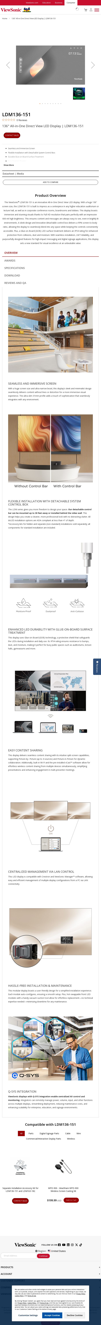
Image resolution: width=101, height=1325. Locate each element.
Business (58, 2)
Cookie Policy (19, 1296)
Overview (11, 253)
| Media (19, 173)
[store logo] (39, 9)
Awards (9, 260)
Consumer (71, 2)
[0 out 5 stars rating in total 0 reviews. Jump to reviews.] (14, 120)
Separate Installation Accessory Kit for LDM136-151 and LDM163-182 (20, 1189)
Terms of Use (32, 1296)
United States (56, 1251)
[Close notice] (85, 1289)
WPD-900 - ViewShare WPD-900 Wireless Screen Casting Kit (63, 1189)
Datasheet (8, 173)
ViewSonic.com (32, 2)
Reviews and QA (15, 283)
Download (12, 275)
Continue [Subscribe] (43, 1256)
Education (46, 2)
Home (5, 18)
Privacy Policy (80, 1294)
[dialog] (50, 1302)
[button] (8, 65)
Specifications (14, 268)
